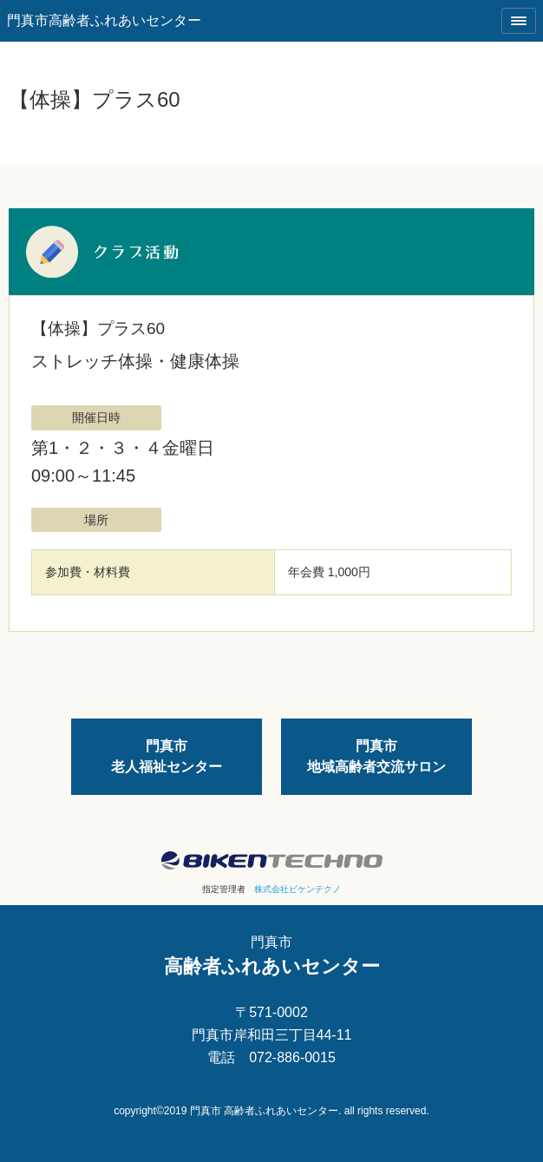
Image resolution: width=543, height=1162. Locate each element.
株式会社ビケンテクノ (297, 889)
